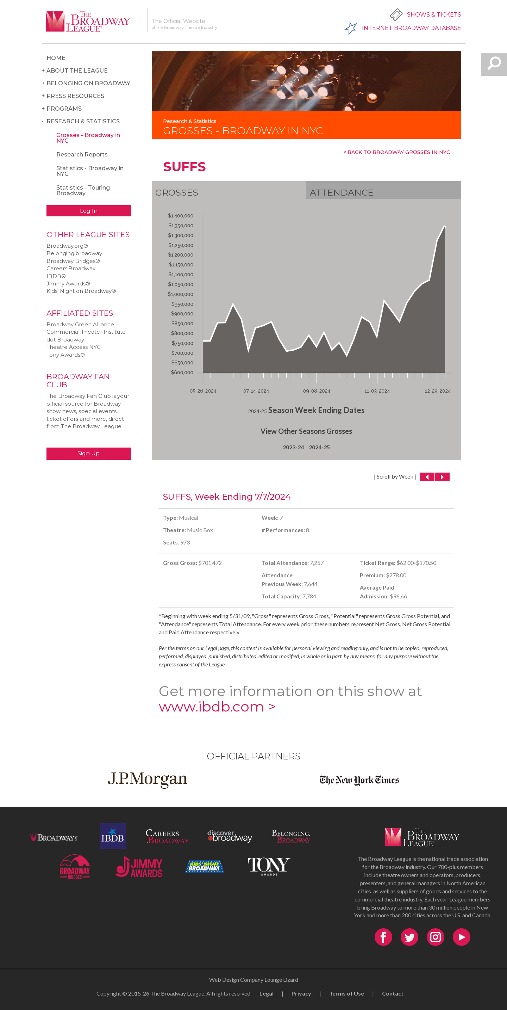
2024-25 (319, 447)
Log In (89, 211)
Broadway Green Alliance (80, 324)
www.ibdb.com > (217, 706)
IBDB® (56, 276)
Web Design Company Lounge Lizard (253, 979)
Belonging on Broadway (88, 83)
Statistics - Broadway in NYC (90, 171)
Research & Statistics (83, 121)
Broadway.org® (67, 245)
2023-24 (293, 447)
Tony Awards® (65, 354)
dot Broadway (65, 339)
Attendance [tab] (342, 192)
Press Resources (75, 96)
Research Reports (82, 154)
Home (55, 58)
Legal (266, 993)
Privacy (301, 993)
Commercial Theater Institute (86, 331)
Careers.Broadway (70, 268)
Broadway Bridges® (73, 261)
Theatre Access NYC (73, 347)
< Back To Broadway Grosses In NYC (396, 152)
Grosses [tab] (176, 192)
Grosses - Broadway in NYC (88, 138)
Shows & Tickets (434, 14)
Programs (64, 108)
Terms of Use (346, 993)
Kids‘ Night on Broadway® (81, 291)
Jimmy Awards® (68, 283)
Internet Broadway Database (411, 28)
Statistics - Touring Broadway (83, 190)
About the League (77, 70)
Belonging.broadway (74, 253)
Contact (392, 993)
